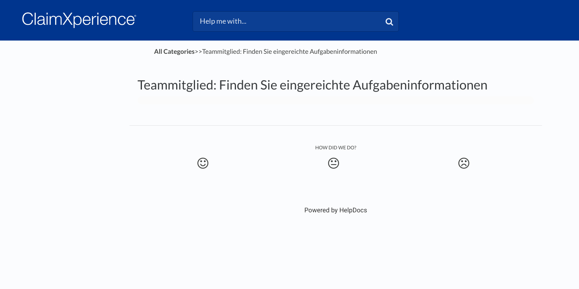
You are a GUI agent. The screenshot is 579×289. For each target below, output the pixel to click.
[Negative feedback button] (463, 163)
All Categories (174, 51)
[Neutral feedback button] (333, 163)
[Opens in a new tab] (335, 210)
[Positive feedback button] (203, 163)
